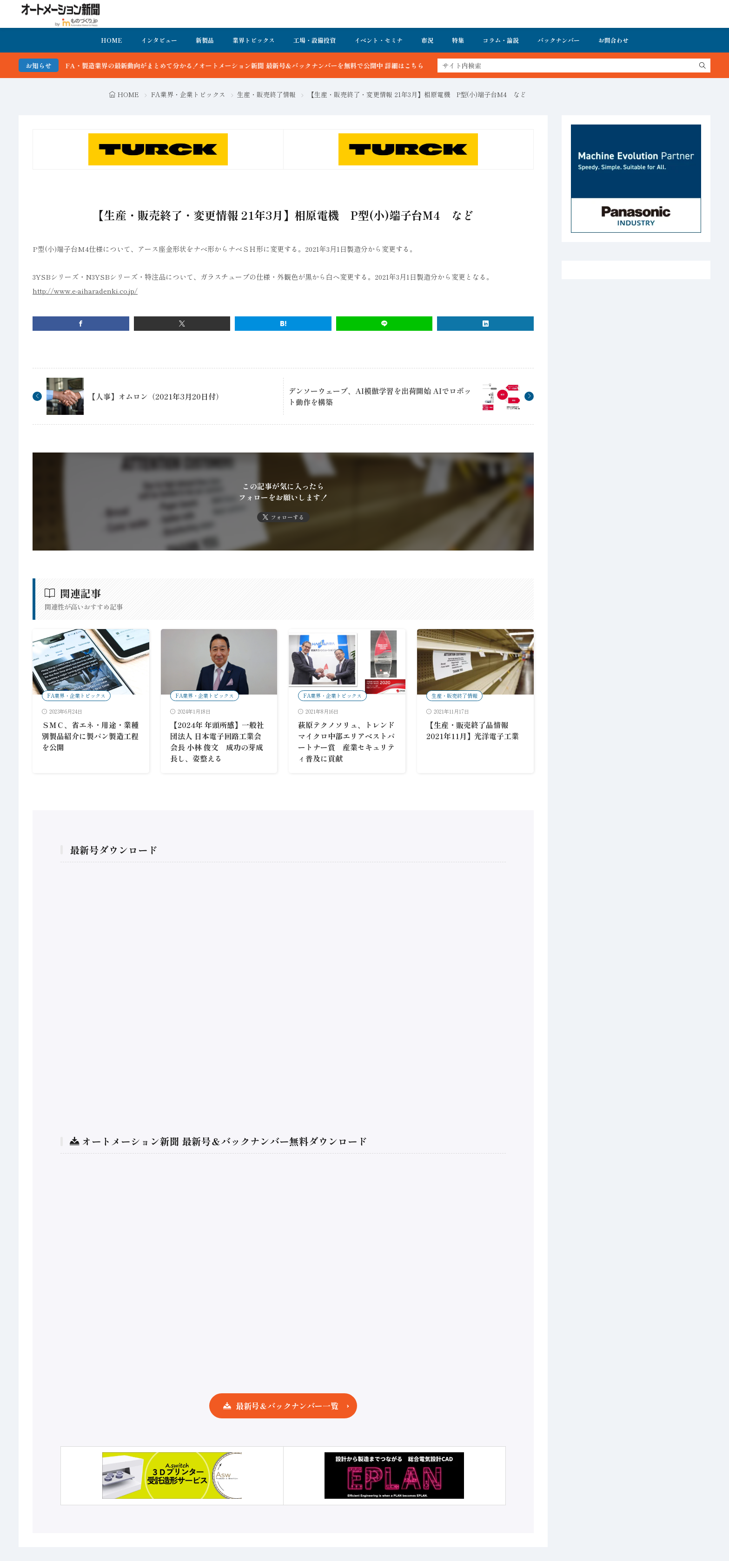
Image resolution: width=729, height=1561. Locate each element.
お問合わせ (613, 40)
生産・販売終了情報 (266, 94)
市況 (427, 40)
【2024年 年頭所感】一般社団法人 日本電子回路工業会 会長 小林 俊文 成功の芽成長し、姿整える (219, 741)
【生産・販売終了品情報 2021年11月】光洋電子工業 (472, 730)
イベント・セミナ (378, 40)
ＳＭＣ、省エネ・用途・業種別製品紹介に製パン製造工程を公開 (90, 736)
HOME (111, 40)
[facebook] (81, 323)
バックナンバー (558, 40)
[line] (384, 323)
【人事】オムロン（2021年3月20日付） (155, 396)
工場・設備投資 (314, 40)
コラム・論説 (501, 40)
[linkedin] (485, 323)
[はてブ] (283, 323)
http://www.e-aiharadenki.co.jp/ (85, 290)
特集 (458, 40)
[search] (702, 65)
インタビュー (159, 40)
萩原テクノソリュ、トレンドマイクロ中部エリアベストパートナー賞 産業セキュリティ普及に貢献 (346, 741)
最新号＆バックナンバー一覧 (287, 1405)
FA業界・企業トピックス (188, 94)
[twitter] (182, 323)
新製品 (205, 40)
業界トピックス (253, 40)
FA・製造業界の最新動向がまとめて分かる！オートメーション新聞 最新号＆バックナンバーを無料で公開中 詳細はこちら (266, 65)
